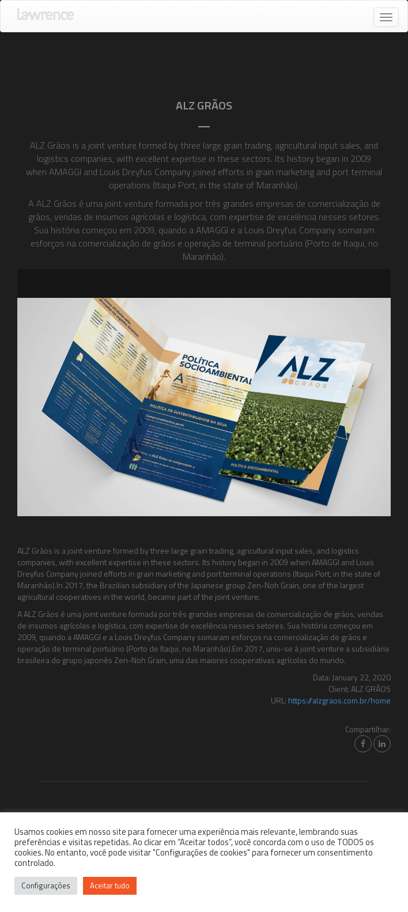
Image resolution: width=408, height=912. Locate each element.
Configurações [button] (45, 885)
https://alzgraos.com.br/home (339, 700)
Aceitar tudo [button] (110, 885)
